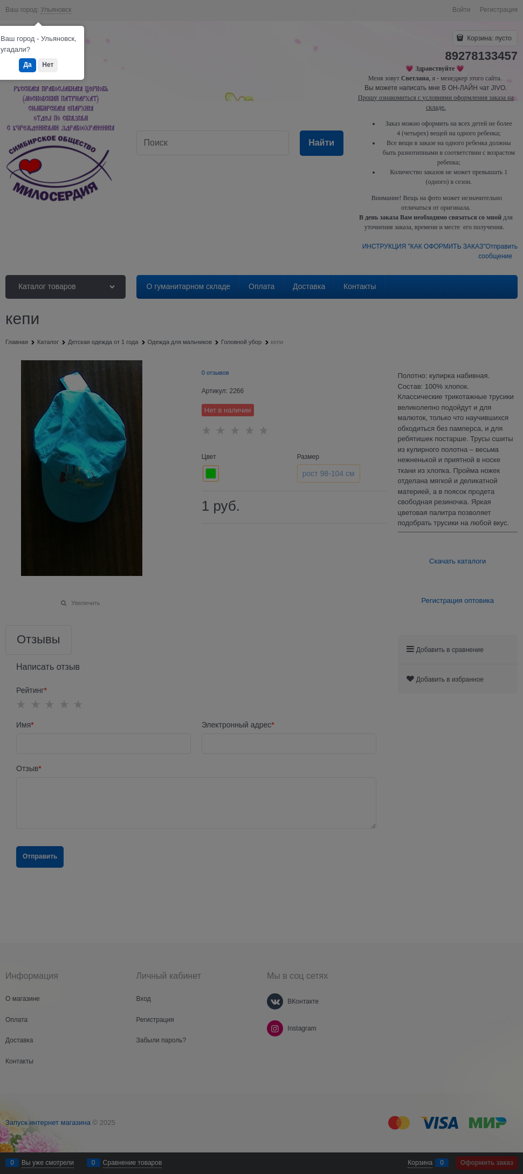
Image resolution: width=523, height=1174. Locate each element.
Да (27, 64)
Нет (47, 64)
